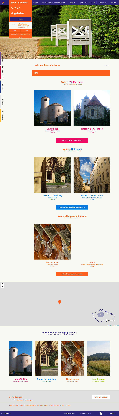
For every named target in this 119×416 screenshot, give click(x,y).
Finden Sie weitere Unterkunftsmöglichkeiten (72, 207)
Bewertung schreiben (101, 397)
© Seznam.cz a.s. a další (115, 325)
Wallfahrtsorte (24, 2)
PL (91, 2)
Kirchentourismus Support (85, 413)
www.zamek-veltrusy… (24, 25)
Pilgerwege (72, 2)
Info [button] (81, 2)
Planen (20, 19)
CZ (86, 2)
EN (89, 2)
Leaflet (109, 325)
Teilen (26, 30)
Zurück (107, 65)
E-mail (14, 30)
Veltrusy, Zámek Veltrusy (47, 65)
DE (94, 2)
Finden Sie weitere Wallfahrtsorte (72, 140)
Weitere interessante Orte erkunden (72, 274)
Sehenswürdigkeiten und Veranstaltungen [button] (53, 2)
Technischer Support (69, 413)
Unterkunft (35, 2)
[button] (59, 302)
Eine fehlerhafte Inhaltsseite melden (20, 34)
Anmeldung (113, 2)
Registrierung (102, 2)
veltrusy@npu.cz (22, 24)
